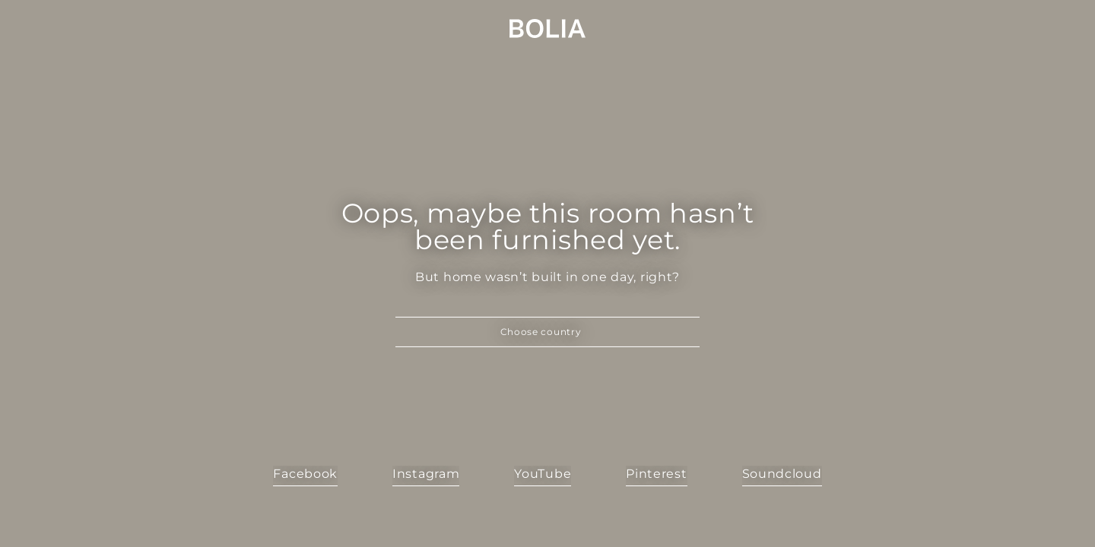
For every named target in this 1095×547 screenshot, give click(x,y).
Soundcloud (782, 473)
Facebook (305, 473)
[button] (547, 332)
